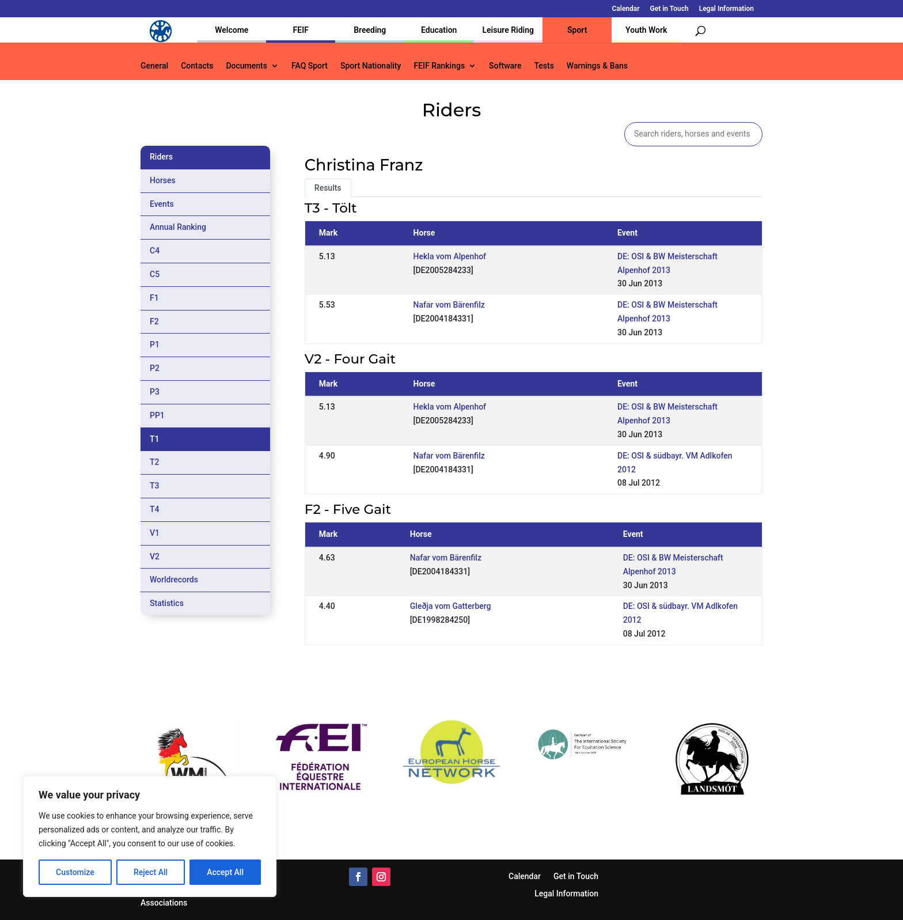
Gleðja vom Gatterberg (450, 606)
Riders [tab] (161, 156)
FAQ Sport (309, 66)
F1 (154, 297)
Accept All (225, 872)
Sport (577, 30)
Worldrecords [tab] (174, 579)
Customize (75, 872)
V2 (155, 556)
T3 (155, 485)
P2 (155, 368)
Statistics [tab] (167, 603)
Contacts (197, 66)
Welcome (231, 30)
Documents (246, 66)
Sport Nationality (370, 66)
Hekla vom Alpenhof (449, 256)
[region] (149, 836)
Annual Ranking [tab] (178, 227)
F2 (154, 321)
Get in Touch (669, 9)
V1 (155, 532)
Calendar (626, 9)
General (154, 66)
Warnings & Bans (597, 66)
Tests (543, 66)
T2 (155, 462)
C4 (155, 250)
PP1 (157, 415)
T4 (155, 509)
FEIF (301, 30)
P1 (155, 344)
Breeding (370, 30)
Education (439, 30)
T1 (155, 439)
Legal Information (726, 9)
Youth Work (646, 30)
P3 (155, 391)
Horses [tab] (163, 180)
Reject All (151, 872)
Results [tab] (328, 187)
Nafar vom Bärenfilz (449, 304)
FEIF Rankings (439, 66)
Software (505, 66)
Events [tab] (162, 204)
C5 (155, 274)
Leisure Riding (508, 30)
